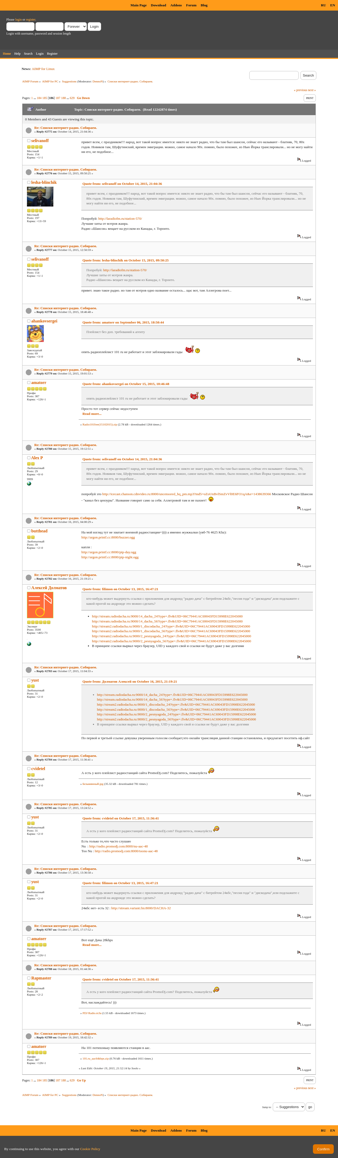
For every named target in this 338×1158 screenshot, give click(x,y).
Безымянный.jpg (92, 783)
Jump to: (266, 1107)
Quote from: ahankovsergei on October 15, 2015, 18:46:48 (125, 384)
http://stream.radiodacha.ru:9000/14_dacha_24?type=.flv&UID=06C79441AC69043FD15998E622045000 (167, 616)
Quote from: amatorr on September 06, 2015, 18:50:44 (123, 322)
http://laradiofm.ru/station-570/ (120, 219)
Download (158, 5)
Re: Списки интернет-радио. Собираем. (65, 128)
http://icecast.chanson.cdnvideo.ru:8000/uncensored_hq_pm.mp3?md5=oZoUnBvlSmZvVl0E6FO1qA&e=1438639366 (186, 494)
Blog (204, 5)
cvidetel (38, 768)
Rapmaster (41, 978)
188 (63, 98)
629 (72, 98)
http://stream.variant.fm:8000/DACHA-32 (141, 908)
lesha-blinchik (44, 182)
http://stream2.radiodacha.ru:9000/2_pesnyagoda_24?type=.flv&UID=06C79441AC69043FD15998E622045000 (171, 636)
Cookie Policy (90, 1149)
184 (39, 98)
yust (35, 680)
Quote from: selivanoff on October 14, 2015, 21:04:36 (122, 184)
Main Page (138, 5)
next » (312, 90)
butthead (39, 531)
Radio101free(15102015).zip (99, 424)
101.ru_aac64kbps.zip (95, 1058)
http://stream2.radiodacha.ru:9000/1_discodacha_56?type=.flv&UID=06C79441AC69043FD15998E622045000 (171, 631)
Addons (176, 5)
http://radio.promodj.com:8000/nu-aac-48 (118, 846)
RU (323, 5)
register (30, 19)
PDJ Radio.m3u (91, 1013)
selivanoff (40, 140)
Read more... (91, 414)
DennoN (98, 81)
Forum (191, 5)
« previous (300, 90)
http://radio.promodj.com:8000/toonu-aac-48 (126, 851)
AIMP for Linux (43, 69)
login (18, 19)
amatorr (38, 382)
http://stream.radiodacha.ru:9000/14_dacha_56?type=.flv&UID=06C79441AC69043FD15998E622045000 (167, 621)
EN (332, 5)
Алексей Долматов (49, 587)
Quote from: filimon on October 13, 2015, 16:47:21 (120, 589)
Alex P (37, 458)
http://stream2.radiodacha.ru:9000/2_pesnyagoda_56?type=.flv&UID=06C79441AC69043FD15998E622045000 (171, 641)
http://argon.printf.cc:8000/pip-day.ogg (108, 552)
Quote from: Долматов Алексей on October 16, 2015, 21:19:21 (129, 681)
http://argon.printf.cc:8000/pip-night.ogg (109, 557)
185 (44, 98)
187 (57, 98)
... (35, 98)
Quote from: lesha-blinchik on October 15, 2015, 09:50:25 (125, 260)
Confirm (323, 1149)
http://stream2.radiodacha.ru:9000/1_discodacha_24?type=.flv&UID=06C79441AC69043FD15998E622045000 (171, 626)
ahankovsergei (44, 321)
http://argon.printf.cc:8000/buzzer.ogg (108, 537)
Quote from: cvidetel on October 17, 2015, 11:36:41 (120, 818)
